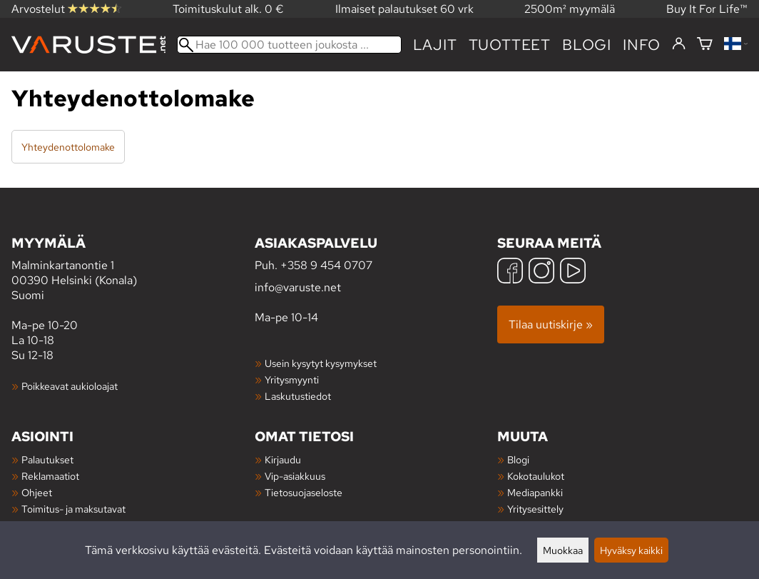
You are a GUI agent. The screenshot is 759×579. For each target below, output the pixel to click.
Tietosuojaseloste (303, 492)
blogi (586, 44)
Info (642, 44)
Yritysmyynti (292, 379)
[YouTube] (573, 272)
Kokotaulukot (535, 476)
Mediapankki (535, 492)
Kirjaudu (283, 459)
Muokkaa (563, 550)
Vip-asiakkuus (295, 476)
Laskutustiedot (298, 396)
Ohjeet (36, 492)
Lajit (435, 44)
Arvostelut (66, 8)
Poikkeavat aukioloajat (69, 386)
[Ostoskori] (705, 45)
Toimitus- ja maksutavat (73, 508)
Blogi (518, 459)
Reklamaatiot (50, 476)
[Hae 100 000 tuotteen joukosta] (289, 45)
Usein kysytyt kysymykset (321, 363)
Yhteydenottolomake (68, 146)
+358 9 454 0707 (326, 265)
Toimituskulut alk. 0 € (228, 8)
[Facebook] (510, 272)
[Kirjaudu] (679, 44)
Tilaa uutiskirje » (551, 324)
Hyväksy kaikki (631, 550)
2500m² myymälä (569, 8)
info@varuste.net (298, 287)
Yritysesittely (535, 508)
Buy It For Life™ (707, 8)
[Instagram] (541, 272)
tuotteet (510, 44)
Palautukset (47, 459)
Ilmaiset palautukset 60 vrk (404, 8)
